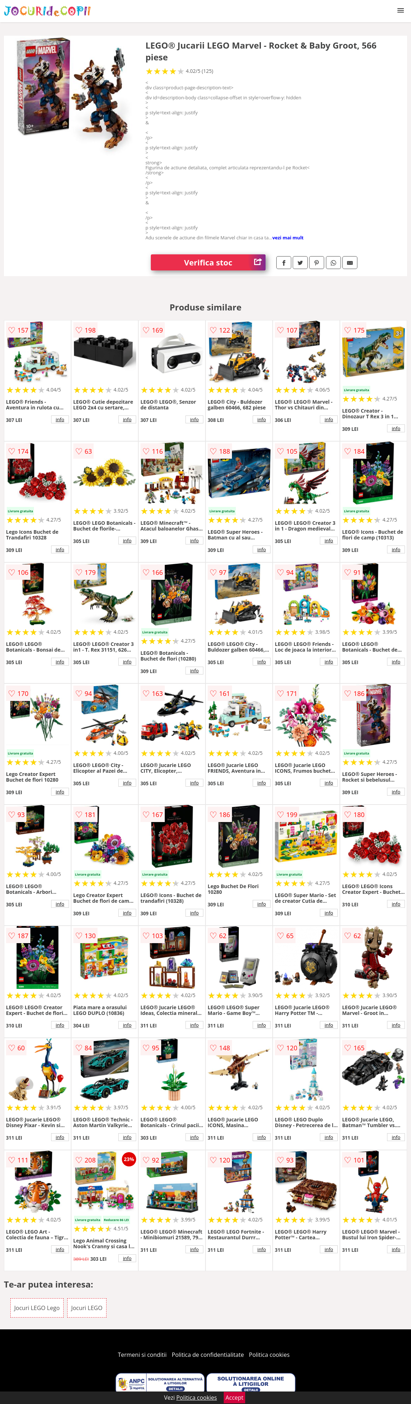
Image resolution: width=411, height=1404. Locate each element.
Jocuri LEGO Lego (37, 1308)
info (60, 419)
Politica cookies (269, 1355)
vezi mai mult (288, 237)
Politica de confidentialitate (208, 1355)
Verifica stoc (225, 262)
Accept (234, 1397)
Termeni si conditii (142, 1355)
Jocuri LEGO (86, 1308)
